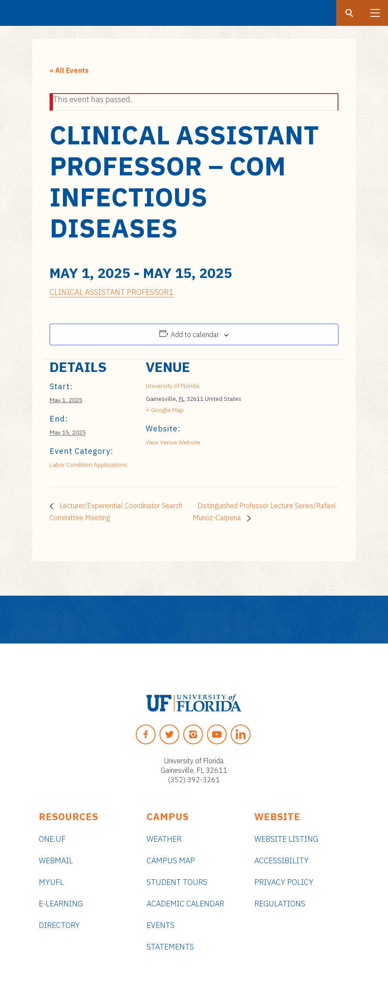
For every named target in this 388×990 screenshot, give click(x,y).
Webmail (56, 860)
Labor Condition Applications (88, 464)
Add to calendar (195, 334)
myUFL (51, 882)
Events (161, 925)
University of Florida (172, 386)
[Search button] (349, 13)
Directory (59, 925)
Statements (170, 947)
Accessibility (281, 860)
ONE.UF (52, 839)
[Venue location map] (287, 418)
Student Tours (177, 882)
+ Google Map (165, 410)
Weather (164, 839)
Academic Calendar (185, 904)
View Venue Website (173, 442)
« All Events (69, 70)
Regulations (279, 904)
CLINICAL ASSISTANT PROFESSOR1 (111, 292)
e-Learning (61, 904)
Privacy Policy (283, 882)
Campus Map (171, 860)
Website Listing (286, 839)
